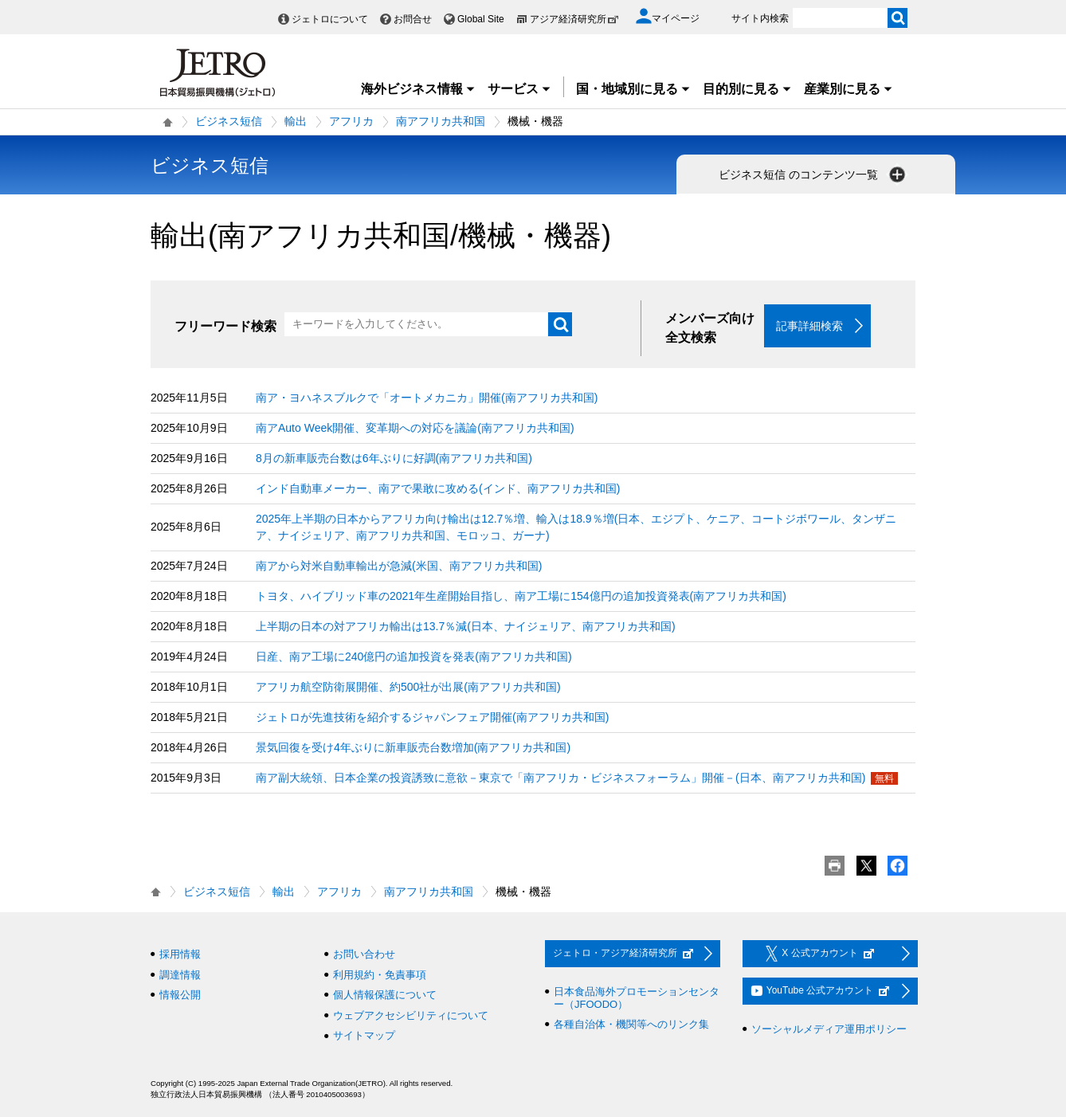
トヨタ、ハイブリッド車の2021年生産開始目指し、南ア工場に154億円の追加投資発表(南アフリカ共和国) (521, 596)
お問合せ (413, 19)
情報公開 (180, 995)
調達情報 (180, 975)
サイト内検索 (760, 18)
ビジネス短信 (228, 121)
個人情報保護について (385, 995)
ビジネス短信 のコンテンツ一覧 (813, 174)
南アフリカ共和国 (440, 121)
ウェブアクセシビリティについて (410, 1015)
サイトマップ (364, 1035)
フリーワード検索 (225, 326)
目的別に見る (747, 89)
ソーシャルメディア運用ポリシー (829, 1029)
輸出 (295, 121)
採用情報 (180, 954)
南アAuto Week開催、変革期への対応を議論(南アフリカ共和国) (415, 427)
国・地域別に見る (633, 89)
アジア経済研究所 (574, 19)
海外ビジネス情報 (418, 89)
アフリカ (351, 121)
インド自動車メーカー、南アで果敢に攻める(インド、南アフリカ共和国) (438, 488)
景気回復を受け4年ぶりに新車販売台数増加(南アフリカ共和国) (413, 747)
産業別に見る (848, 89)
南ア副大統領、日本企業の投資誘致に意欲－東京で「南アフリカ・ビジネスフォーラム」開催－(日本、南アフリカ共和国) (560, 777)
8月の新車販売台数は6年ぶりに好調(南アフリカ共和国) (394, 458)
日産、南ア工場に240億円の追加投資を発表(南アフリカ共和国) (414, 656)
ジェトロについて (330, 19)
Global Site (480, 19)
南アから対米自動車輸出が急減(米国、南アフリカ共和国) (399, 565)
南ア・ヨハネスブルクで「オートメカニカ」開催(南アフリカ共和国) (427, 397)
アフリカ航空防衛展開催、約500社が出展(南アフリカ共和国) (408, 686)
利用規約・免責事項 (379, 975)
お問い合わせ (364, 954)
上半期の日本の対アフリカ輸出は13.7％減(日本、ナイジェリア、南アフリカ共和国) (466, 626)
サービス (519, 89)
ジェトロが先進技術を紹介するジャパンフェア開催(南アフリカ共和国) (432, 717)
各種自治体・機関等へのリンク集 (631, 1024)
